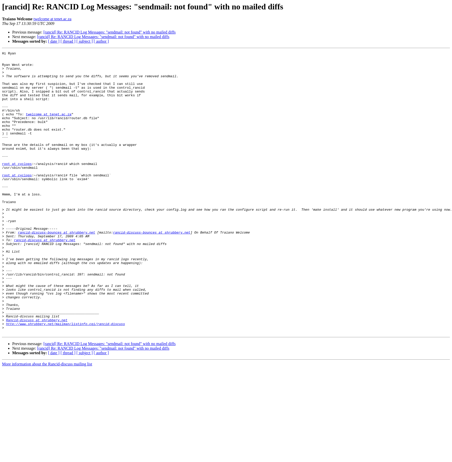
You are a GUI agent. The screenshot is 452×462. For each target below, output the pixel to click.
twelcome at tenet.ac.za (52, 19)
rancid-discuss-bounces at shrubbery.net (56, 269)
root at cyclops (17, 186)
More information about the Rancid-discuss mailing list (47, 420)
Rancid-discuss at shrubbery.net (37, 374)
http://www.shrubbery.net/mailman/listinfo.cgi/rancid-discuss (65, 378)
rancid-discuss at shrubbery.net (44, 278)
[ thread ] (67, 41)
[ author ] (101, 41)
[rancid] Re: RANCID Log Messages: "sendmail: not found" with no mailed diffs (109, 32)
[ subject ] (84, 41)
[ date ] (53, 41)
